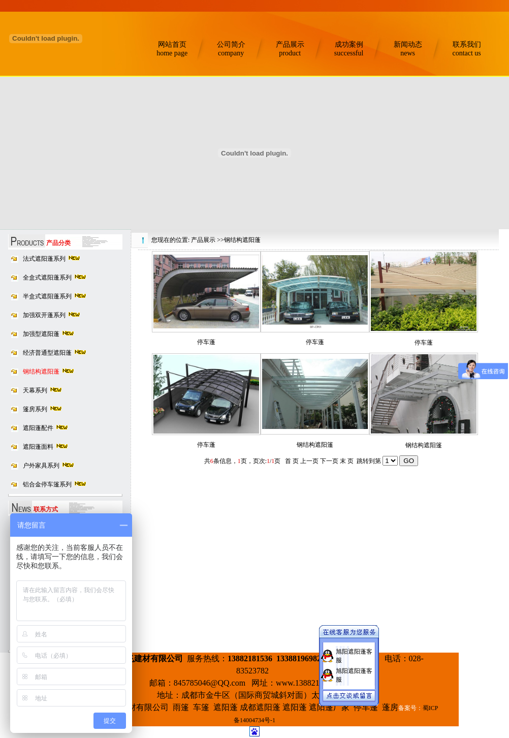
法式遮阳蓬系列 (44, 258)
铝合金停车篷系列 (47, 484)
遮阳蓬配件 (38, 428)
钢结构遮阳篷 (315, 444)
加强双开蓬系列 (44, 315)
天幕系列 (35, 390)
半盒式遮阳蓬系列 (47, 296)
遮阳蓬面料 (38, 446)
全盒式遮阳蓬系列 (47, 277)
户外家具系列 (41, 465)
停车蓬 (206, 342)
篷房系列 (35, 409)
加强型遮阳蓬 (41, 333)
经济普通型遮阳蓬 (47, 352)
